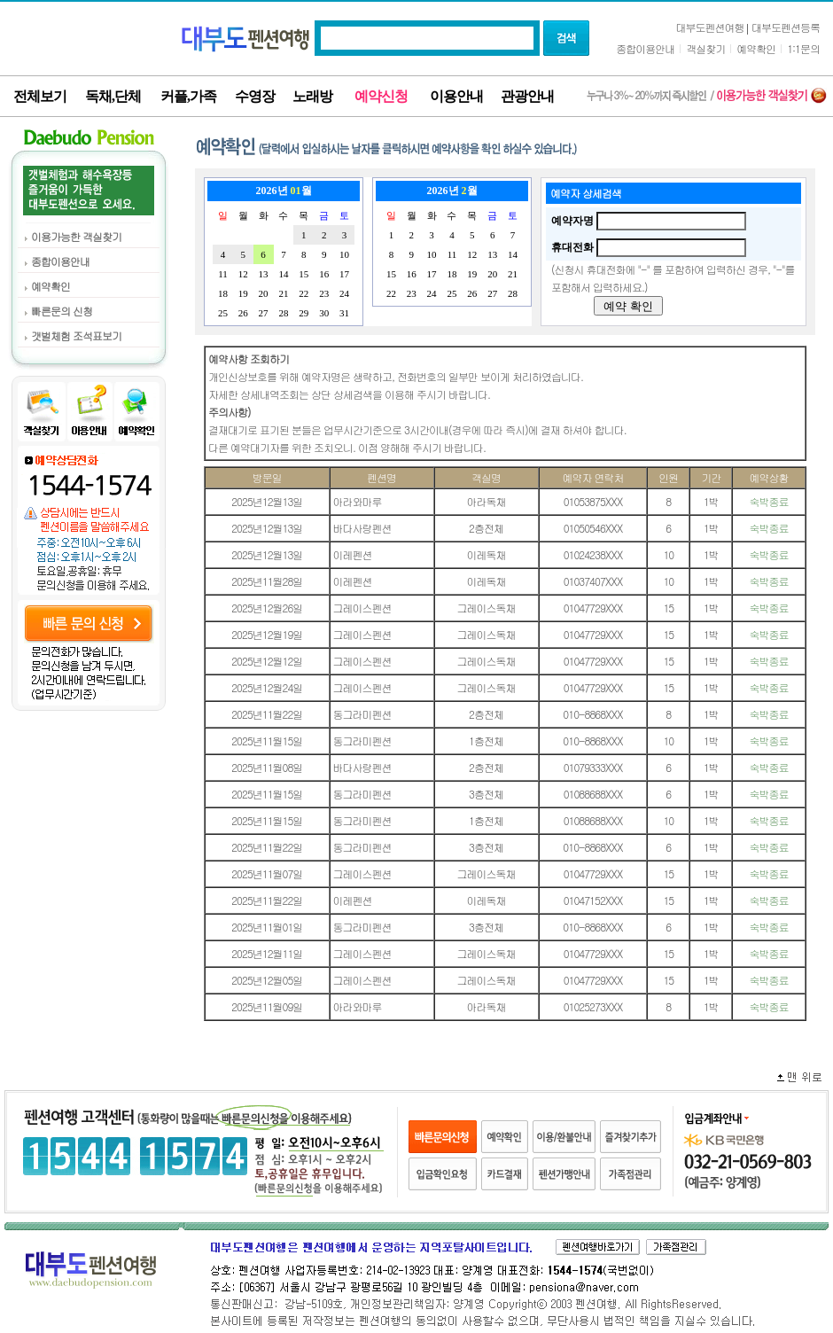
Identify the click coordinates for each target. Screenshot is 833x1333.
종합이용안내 (645, 48)
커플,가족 (188, 96)
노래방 (312, 96)
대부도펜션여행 (710, 27)
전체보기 (39, 96)
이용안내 (456, 96)
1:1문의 (803, 48)
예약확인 (755, 48)
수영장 (255, 96)
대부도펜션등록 (785, 27)
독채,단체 (113, 96)
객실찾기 (705, 48)
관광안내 (527, 96)
